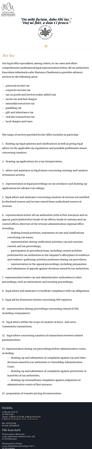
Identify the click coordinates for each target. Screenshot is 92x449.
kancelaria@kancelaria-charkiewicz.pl (23, 419)
